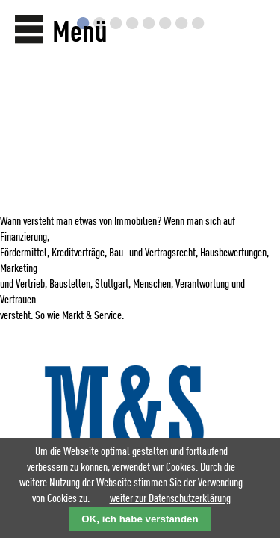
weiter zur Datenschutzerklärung (170, 499)
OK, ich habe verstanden (139, 519)
